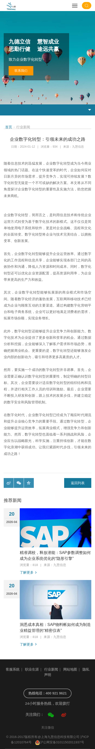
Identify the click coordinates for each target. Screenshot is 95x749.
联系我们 (21, 70)
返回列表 (78, 483)
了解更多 (27, 572)
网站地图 (70, 669)
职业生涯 (32, 669)
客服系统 (12, 669)
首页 (8, 127)
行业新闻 (51, 669)
